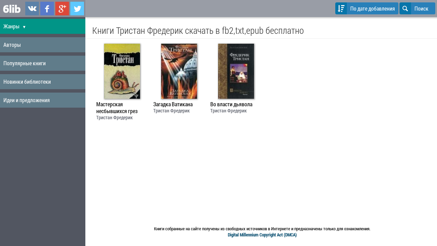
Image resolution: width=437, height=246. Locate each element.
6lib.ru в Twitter (77, 8)
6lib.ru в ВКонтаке (32, 8)
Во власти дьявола (231, 104)
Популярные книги (24, 63)
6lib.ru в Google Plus (62, 8)
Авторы (12, 44)
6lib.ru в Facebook (47, 8)
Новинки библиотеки (27, 81)
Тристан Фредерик (114, 117)
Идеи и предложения (26, 100)
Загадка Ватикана (173, 104)
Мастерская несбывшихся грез (117, 107)
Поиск (413, 8)
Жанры (14, 26)
